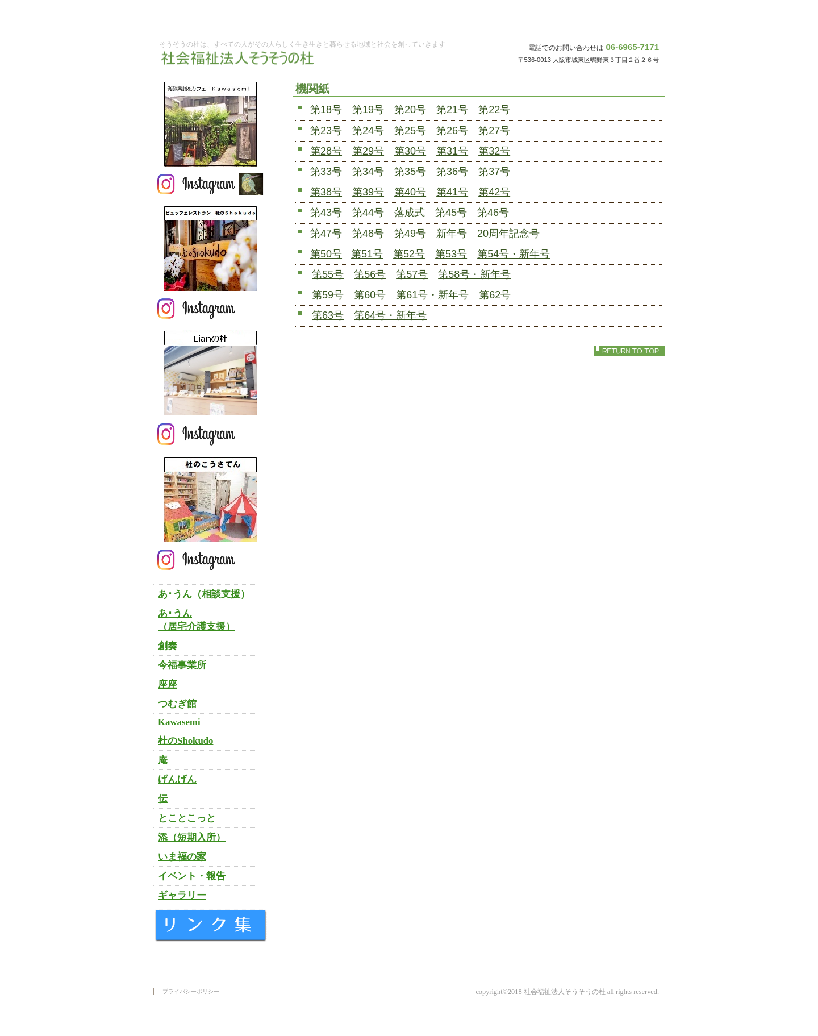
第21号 (452, 109)
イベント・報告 (192, 876)
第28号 (326, 151)
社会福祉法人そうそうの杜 (241, 59)
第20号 (410, 109)
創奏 (167, 645)
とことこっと (187, 818)
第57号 (412, 274)
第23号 (326, 130)
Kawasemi (179, 722)
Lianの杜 (210, 372)
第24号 (368, 130)
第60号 (370, 295)
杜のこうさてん (210, 499)
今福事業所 (182, 665)
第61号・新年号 (432, 295)
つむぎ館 (177, 703)
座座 (167, 684)
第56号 (370, 274)
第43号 (326, 212)
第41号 (452, 192)
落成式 (409, 212)
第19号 (368, 109)
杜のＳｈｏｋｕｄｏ (210, 248)
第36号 (452, 171)
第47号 (326, 233)
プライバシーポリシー (190, 991)
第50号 (326, 254)
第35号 (410, 171)
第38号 (326, 192)
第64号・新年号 (390, 315)
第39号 (368, 192)
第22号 (494, 109)
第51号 (367, 254)
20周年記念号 (508, 233)
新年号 (451, 233)
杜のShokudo (185, 740)
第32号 (494, 151)
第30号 (410, 151)
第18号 (326, 109)
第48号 (368, 233)
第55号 (328, 274)
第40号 (410, 192)
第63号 (328, 315)
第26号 (452, 130)
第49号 (410, 233)
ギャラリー (182, 895)
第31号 (452, 151)
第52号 (409, 254)
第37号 (494, 171)
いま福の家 (182, 856)
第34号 (368, 171)
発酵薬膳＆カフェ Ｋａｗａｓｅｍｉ (210, 124)
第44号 (368, 212)
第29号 (368, 151)
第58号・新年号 (474, 274)
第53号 (451, 254)
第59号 (328, 295)
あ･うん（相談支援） (204, 594)
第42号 (494, 192)
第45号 (451, 212)
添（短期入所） (192, 837)
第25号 (410, 130)
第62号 (495, 295)
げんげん (177, 779)
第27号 (494, 130)
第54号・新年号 (513, 254)
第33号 (326, 171)
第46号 (493, 212)
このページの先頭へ (629, 351)
